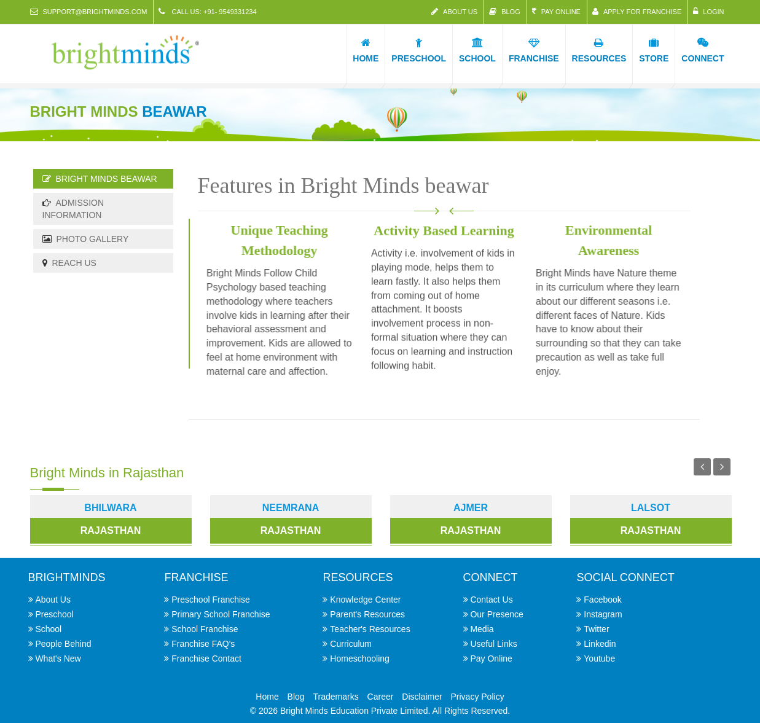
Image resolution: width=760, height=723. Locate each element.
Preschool (54, 614)
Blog (504, 11)
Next (722, 466)
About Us (454, 11)
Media (481, 629)
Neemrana (290, 507)
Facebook (602, 599)
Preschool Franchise (210, 599)
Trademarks (336, 697)
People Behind (63, 644)
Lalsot (650, 507)
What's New (57, 658)
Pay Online (556, 11)
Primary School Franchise (220, 614)
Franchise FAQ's (203, 644)
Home (267, 697)
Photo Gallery (85, 239)
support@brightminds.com (88, 11)
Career (380, 697)
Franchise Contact (206, 658)
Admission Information (73, 209)
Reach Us (69, 263)
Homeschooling (360, 658)
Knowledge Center (365, 599)
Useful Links (493, 644)
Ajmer (470, 507)
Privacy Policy (477, 697)
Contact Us (491, 599)
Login (708, 11)
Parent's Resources (367, 614)
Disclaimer (422, 697)
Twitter (596, 629)
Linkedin (600, 644)
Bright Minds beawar (99, 179)
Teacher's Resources (370, 629)
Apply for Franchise (636, 11)
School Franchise (204, 629)
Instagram (603, 614)
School (48, 629)
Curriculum (351, 644)
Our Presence (496, 614)
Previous (702, 466)
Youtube (599, 658)
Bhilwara (110, 507)
